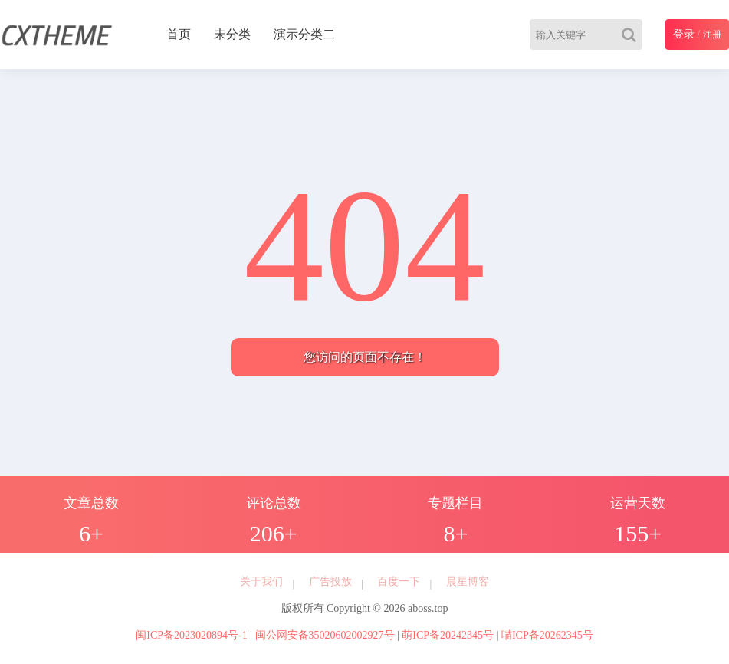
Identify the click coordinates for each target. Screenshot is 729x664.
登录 (684, 34)
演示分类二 (304, 34)
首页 (178, 34)
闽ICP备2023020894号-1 (191, 635)
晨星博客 (467, 581)
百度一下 (398, 581)
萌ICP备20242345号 (448, 635)
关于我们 (261, 581)
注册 (712, 34)
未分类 (232, 34)
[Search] (632, 34)
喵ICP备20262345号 (547, 635)
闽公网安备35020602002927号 (325, 635)
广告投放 (330, 581)
